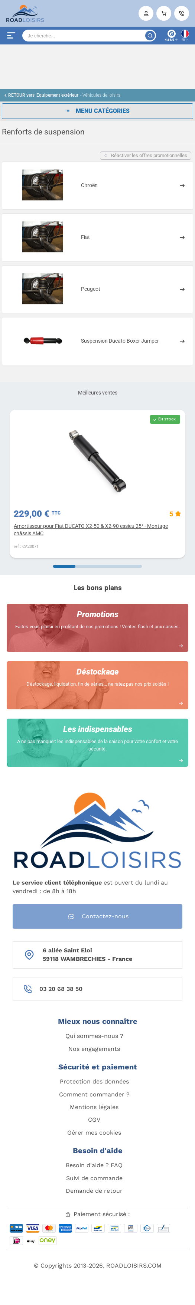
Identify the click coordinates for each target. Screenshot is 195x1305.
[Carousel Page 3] (109, 566)
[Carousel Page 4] (131, 566)
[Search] (89, 35)
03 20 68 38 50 (60, 988)
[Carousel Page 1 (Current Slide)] (64, 566)
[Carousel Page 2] (86, 566)
